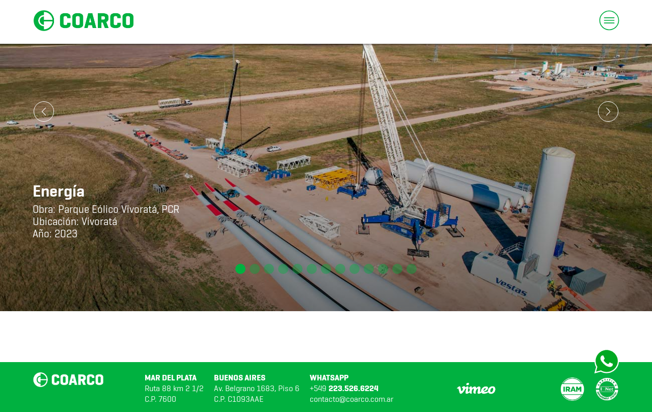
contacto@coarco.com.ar (351, 399)
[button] (240, 269)
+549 (344, 388)
